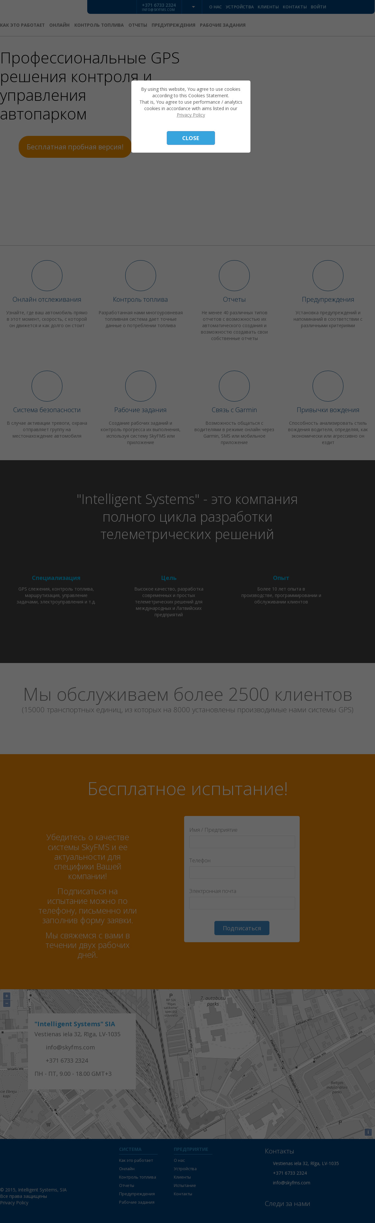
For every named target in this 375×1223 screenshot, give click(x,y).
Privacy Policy (191, 115)
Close (190, 138)
